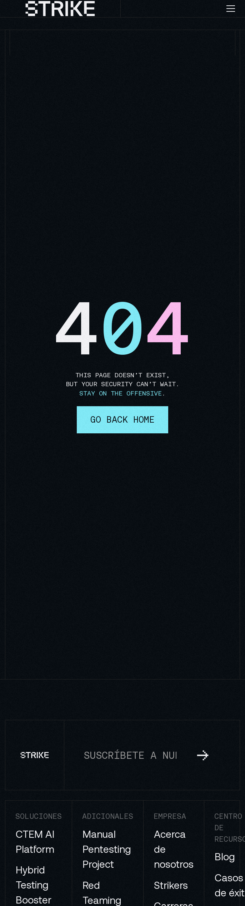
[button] (233, 8)
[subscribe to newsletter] (203, 755)
